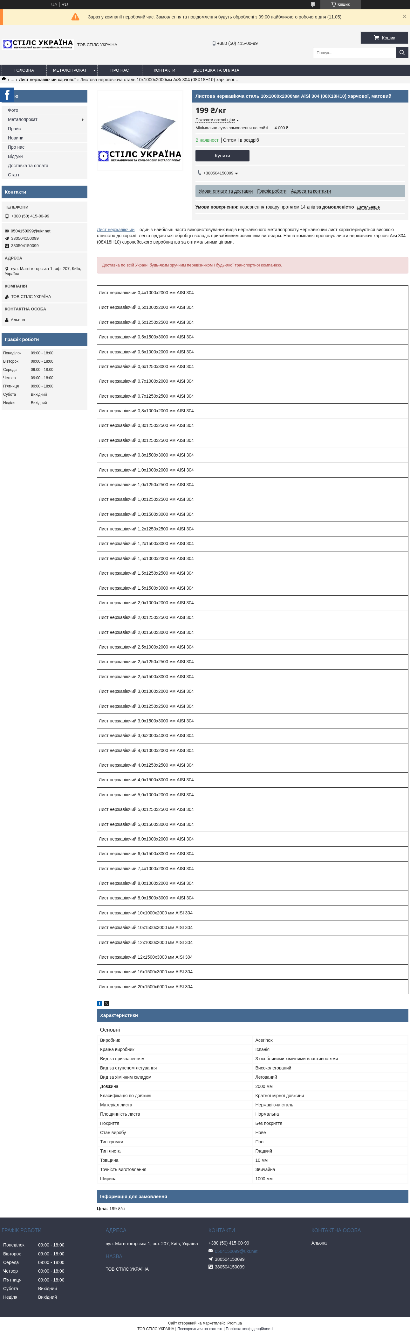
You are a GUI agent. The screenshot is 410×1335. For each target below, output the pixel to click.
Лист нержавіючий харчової (47, 79)
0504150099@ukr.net (31, 231)
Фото (13, 110)
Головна (24, 70)
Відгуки (15, 156)
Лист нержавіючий (115, 229)
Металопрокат (70, 70)
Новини (16, 137)
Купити (222, 155)
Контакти (164, 70)
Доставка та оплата (216, 70)
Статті (14, 174)
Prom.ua (235, 1323)
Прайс (14, 128)
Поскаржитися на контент (199, 1329)
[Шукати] (402, 52)
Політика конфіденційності (249, 1329)
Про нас (119, 70)
